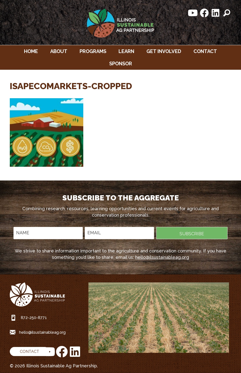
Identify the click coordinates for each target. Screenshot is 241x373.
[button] (193, 13)
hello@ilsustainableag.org (162, 257)
